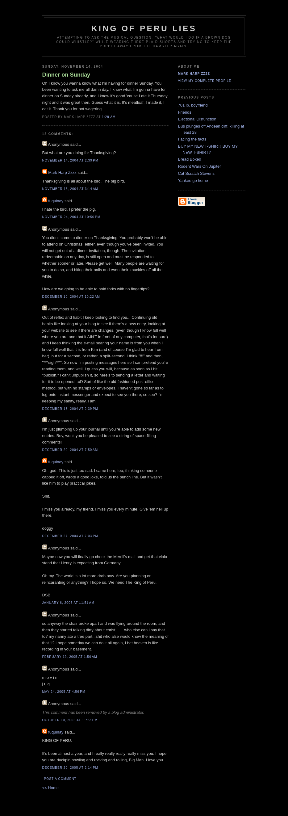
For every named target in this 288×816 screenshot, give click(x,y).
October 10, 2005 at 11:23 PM (70, 720)
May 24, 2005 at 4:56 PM (64, 691)
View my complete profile (205, 80)
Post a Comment (60, 778)
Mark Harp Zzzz (62, 172)
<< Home (50, 787)
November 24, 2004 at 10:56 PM (71, 217)
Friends (184, 112)
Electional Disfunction (197, 119)
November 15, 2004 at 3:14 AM (70, 189)
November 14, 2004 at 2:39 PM (70, 160)
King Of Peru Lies (144, 28)
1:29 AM (108, 117)
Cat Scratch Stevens (196, 173)
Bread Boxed (189, 159)
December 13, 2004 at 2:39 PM (70, 408)
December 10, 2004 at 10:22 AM (71, 296)
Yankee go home (193, 180)
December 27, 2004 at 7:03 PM (70, 536)
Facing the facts (192, 139)
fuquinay (55, 201)
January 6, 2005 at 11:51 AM (68, 602)
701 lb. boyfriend (193, 105)
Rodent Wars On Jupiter (199, 166)
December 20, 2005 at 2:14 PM (70, 767)
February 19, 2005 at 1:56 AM (69, 656)
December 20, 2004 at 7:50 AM (70, 450)
